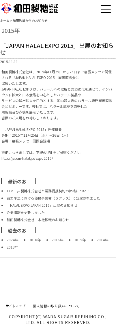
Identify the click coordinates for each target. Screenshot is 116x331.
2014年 (102, 239)
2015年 (80, 239)
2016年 (57, 239)
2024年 (12, 239)
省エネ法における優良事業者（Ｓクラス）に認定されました (53, 197)
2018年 (35, 239)
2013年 (12, 247)
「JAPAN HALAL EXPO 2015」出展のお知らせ (57, 49)
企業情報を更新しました (26, 212)
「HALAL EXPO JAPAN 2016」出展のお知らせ (42, 205)
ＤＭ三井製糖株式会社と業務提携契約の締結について (48, 190)
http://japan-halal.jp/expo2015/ (27, 158)
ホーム (5, 20)
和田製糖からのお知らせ (30, 20)
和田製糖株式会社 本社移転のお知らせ (38, 219)
